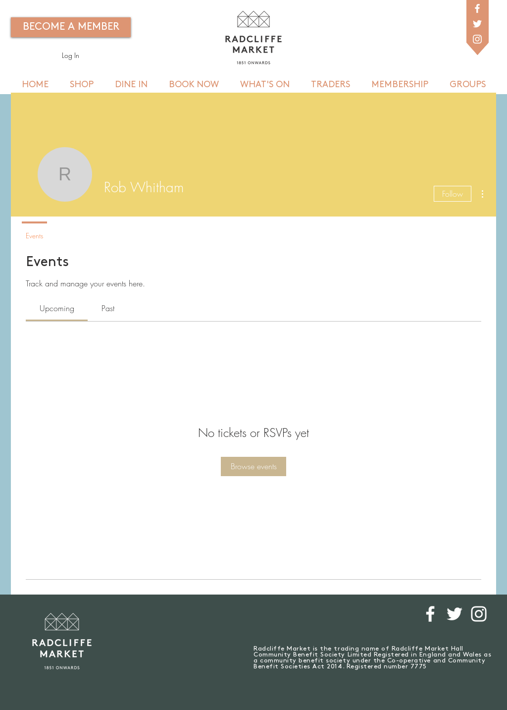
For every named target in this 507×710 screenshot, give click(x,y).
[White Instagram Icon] (477, 39)
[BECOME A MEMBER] (71, 27)
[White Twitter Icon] (477, 24)
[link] (57, 308)
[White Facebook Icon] (477, 8)
